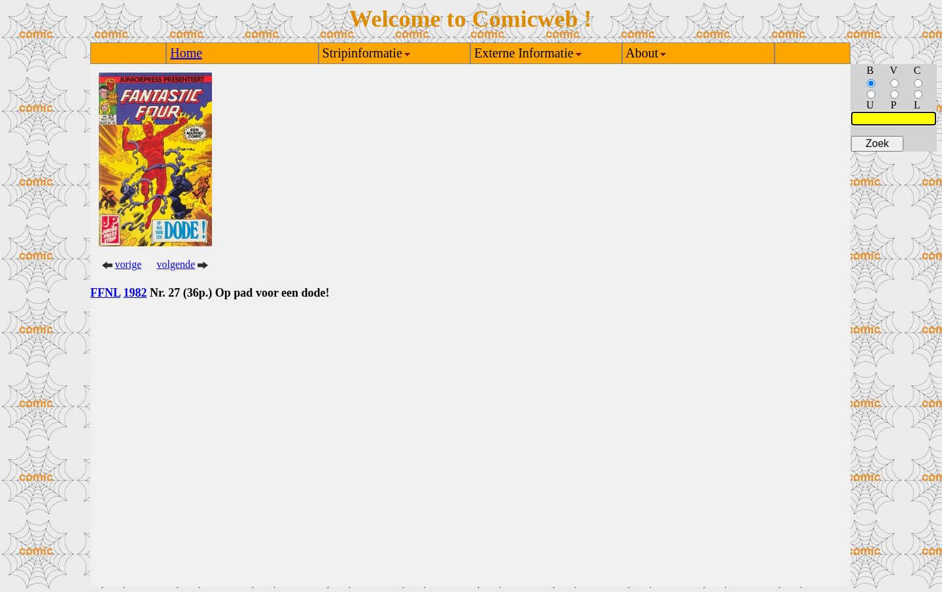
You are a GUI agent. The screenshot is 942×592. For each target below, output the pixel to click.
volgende (176, 264)
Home (186, 53)
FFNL (105, 292)
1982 (135, 292)
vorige (128, 264)
